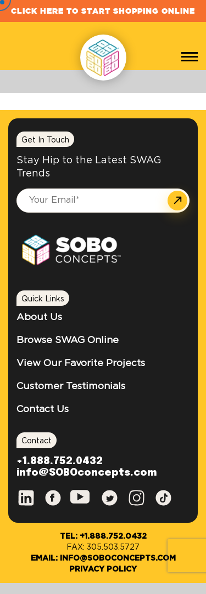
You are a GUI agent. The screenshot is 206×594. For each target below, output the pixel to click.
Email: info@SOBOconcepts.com (103, 558)
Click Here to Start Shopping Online (103, 11)
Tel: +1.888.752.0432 (103, 536)
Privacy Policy (103, 569)
